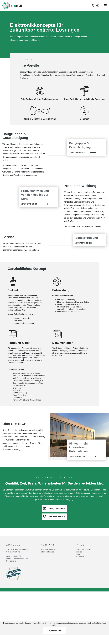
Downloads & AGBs (83, 532)
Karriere (79, 535)
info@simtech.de (47, 535)
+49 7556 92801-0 (48, 532)
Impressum (80, 539)
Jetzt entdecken (77, 152)
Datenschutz (80, 537)
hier (42, 623)
